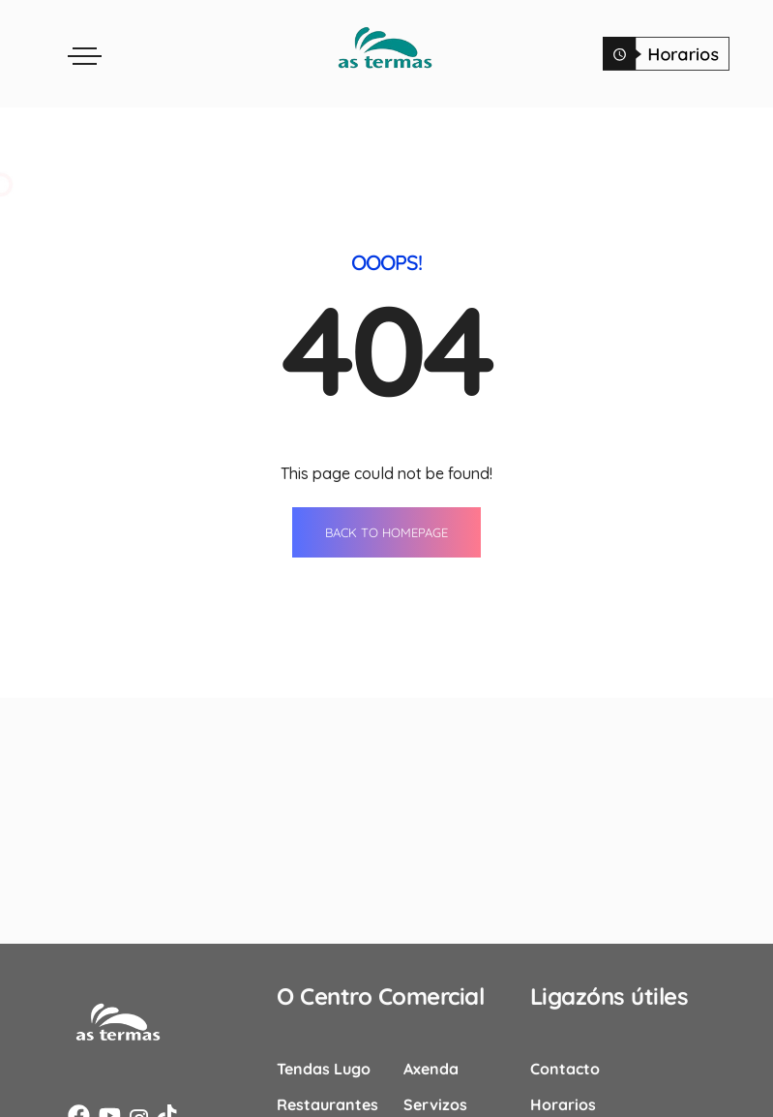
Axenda (431, 1067)
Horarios (563, 1103)
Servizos (435, 1103)
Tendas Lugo (324, 1067)
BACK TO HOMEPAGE (386, 531)
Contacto (565, 1067)
